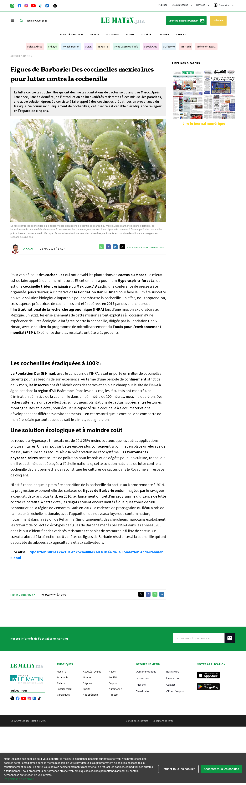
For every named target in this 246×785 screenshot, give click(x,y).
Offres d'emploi (175, 691)
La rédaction (173, 678)
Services (202, 5)
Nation (95, 34)
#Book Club (150, 46)
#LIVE (88, 46)
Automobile (115, 689)
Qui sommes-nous (146, 671)
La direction (142, 678)
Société (146, 34)
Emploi (113, 683)
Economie (62, 677)
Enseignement (64, 689)
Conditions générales (137, 721)
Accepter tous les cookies (221, 769)
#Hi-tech (186, 46)
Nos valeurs (172, 671)
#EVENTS (103, 46)
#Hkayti (52, 46)
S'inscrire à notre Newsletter (186, 20)
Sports (181, 34)
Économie (112, 34)
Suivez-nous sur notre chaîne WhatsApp (145, 247)
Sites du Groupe (182, 5)
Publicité (162, 5)
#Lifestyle (169, 46)
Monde (130, 34)
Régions (87, 683)
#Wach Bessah (71, 46)
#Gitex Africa (34, 46)
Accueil (15, 56)
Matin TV (61, 671)
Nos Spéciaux (90, 694)
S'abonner (218, 20)
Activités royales (71, 34)
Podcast (113, 694)
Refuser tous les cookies (178, 769)
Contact (170, 684)
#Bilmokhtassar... (206, 46)
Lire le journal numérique (203, 123)
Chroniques (63, 694)
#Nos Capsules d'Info (126, 46)
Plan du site (142, 691)
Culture (164, 34)
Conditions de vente (162, 721)
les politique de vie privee (19, 779)
